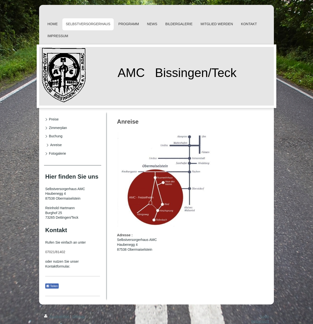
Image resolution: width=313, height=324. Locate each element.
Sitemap (78, 316)
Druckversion (57, 316)
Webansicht (260, 321)
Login (265, 316)
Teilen (52, 286)
